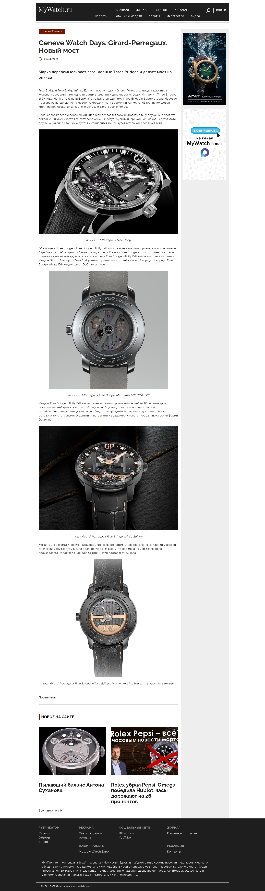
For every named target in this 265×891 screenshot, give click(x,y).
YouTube (125, 837)
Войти (221, 10)
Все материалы (49, 810)
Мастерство (175, 16)
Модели (44, 833)
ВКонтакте (126, 833)
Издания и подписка (182, 833)
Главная (122, 9)
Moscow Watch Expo (94, 851)
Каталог (181, 9)
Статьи (161, 9)
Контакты (174, 851)
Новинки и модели (128, 16)
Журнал (142, 9)
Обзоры (154, 16)
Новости (101, 16)
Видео (195, 16)
